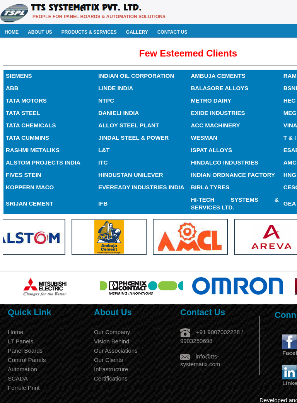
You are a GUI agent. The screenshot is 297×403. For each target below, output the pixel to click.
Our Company (112, 332)
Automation (22, 369)
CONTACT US (172, 32)
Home (15, 332)
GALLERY (137, 32)
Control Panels (27, 360)
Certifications (111, 378)
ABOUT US (40, 32)
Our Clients (108, 360)
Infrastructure (111, 369)
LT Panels (20, 341)
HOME (12, 32)
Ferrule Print (24, 387)
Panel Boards (25, 350)
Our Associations (116, 350)
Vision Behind (111, 341)
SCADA (18, 378)
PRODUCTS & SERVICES (89, 32)
